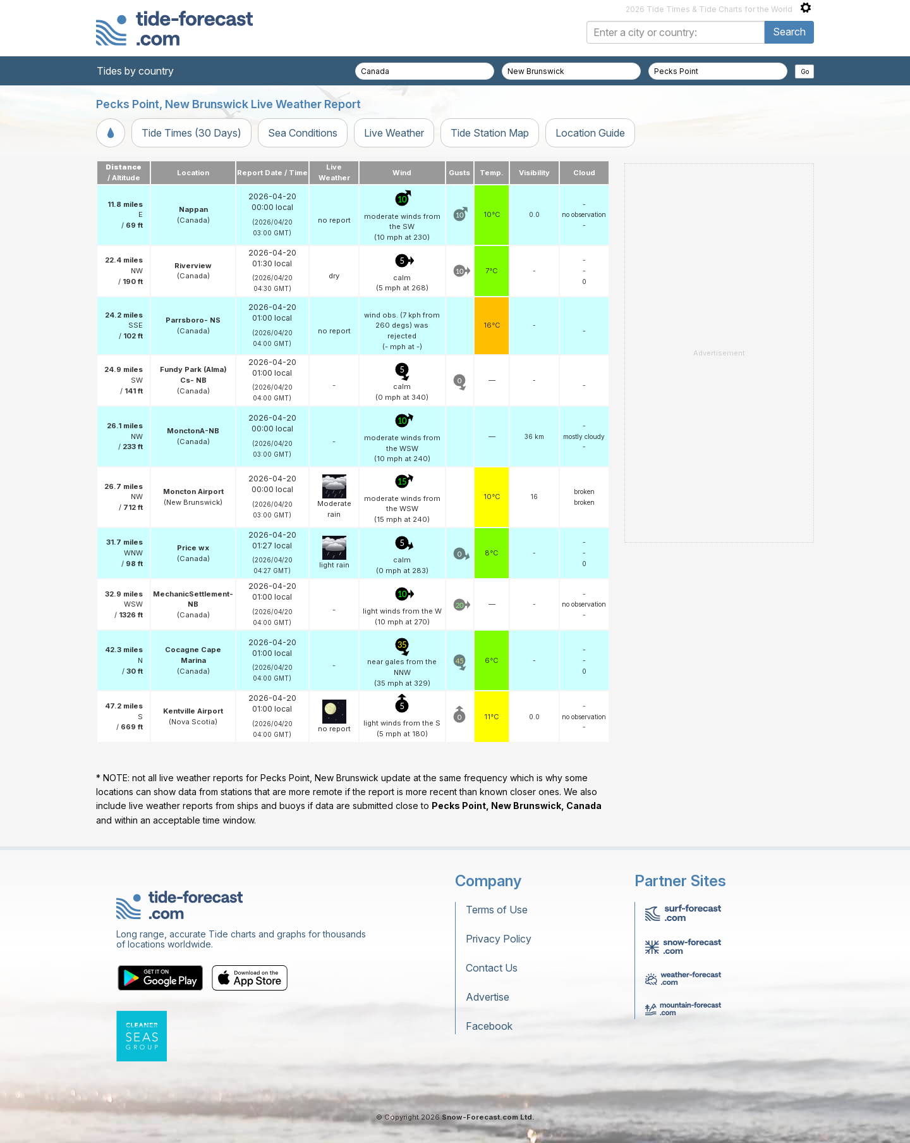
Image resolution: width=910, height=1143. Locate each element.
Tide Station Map (490, 133)
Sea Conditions (302, 133)
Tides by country (135, 71)
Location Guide (590, 133)
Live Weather (394, 133)
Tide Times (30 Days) (191, 133)
